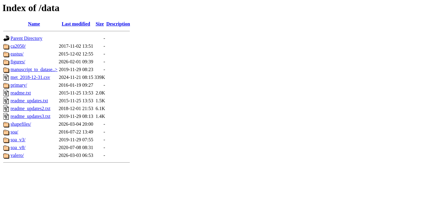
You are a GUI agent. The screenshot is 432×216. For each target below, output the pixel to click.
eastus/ (17, 53)
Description (118, 23)
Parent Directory (26, 38)
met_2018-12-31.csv (30, 77)
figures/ (17, 61)
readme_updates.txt (29, 100)
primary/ (18, 85)
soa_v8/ (18, 147)
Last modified (76, 23)
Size (100, 23)
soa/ (14, 131)
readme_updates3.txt (30, 116)
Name (34, 23)
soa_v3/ (18, 139)
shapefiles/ (20, 124)
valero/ (17, 155)
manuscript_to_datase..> (34, 69)
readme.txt (20, 92)
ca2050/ (18, 46)
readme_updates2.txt (30, 108)
